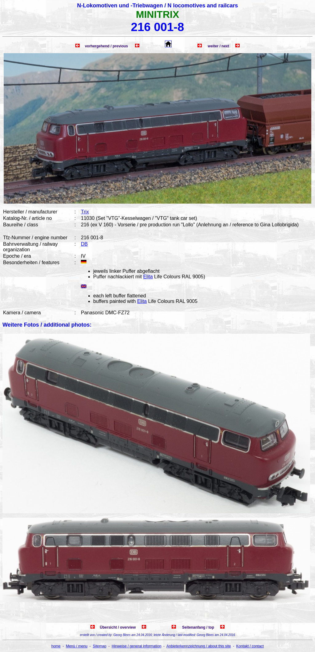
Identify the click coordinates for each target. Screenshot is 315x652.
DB (84, 244)
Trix (85, 211)
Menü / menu (76, 646)
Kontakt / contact (250, 646)
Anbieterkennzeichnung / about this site (198, 646)
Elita (148, 276)
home (56, 646)
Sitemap (99, 646)
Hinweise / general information (136, 646)
